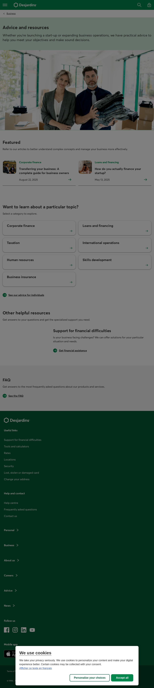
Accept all (122, 677)
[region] (77, 665)
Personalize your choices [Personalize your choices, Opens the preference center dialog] (89, 677)
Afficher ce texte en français (35, 668)
